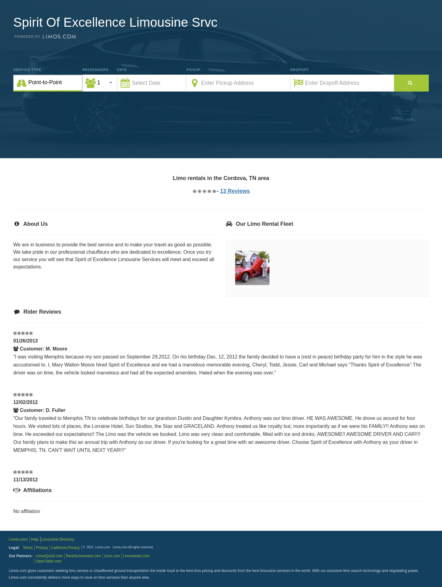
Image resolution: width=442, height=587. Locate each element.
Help (35, 539)
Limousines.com (136, 556)
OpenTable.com (48, 561)
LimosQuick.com (49, 556)
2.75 (204, 191)
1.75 (199, 191)
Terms (28, 548)
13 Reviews (235, 191)
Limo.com (112, 556)
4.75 (213, 191)
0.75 (194, 191)
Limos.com (18, 539)
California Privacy (65, 548)
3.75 (209, 191)
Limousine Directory (58, 539)
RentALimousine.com (83, 556)
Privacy (42, 548)
